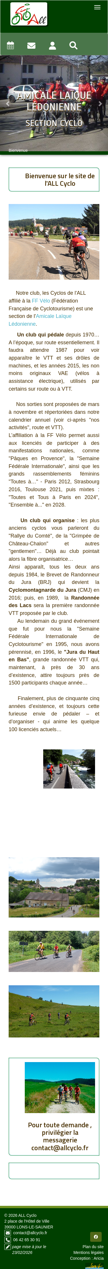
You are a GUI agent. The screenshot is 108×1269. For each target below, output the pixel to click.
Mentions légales (88, 1252)
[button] (8, 103)
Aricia (99, 1258)
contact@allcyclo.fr (30, 1232)
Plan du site (93, 1246)
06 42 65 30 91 (26, 1239)
